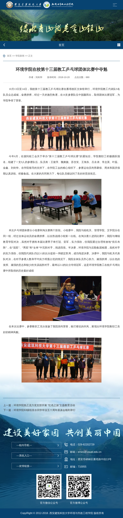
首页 (9, 55)
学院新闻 (19, 55)
